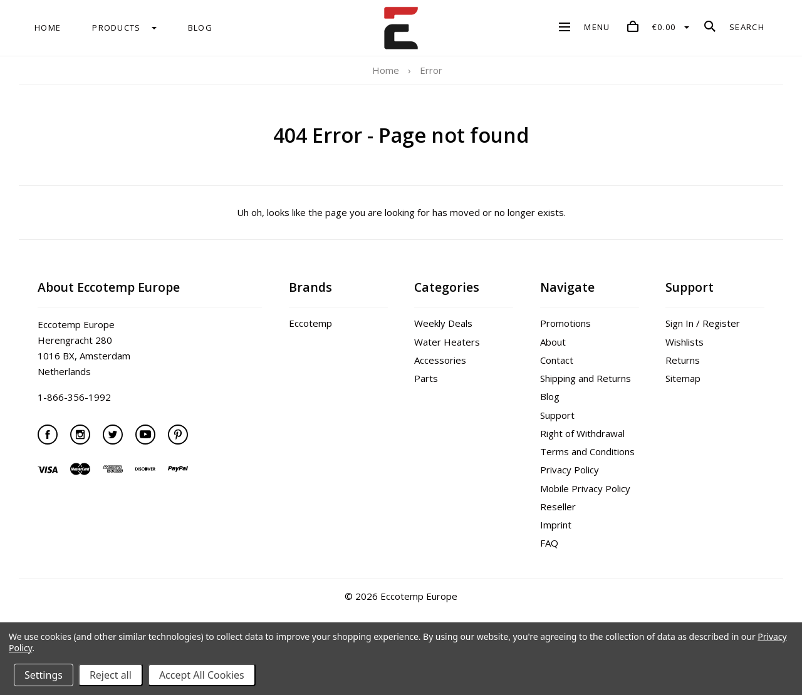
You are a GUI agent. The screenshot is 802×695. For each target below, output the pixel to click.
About (553, 342)
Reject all (111, 675)
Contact (556, 360)
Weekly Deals (443, 323)
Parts (426, 378)
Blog (550, 396)
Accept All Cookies (201, 675)
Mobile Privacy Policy (585, 488)
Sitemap (682, 378)
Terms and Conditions (587, 451)
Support (557, 415)
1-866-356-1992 (74, 397)
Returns (682, 360)
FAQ (549, 543)
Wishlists (684, 342)
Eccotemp (310, 323)
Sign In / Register (702, 323)
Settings (43, 675)
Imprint (555, 524)
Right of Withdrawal (582, 433)
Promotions (565, 323)
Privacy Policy (569, 469)
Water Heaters (447, 342)
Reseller (558, 506)
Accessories (440, 360)
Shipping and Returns (585, 378)
